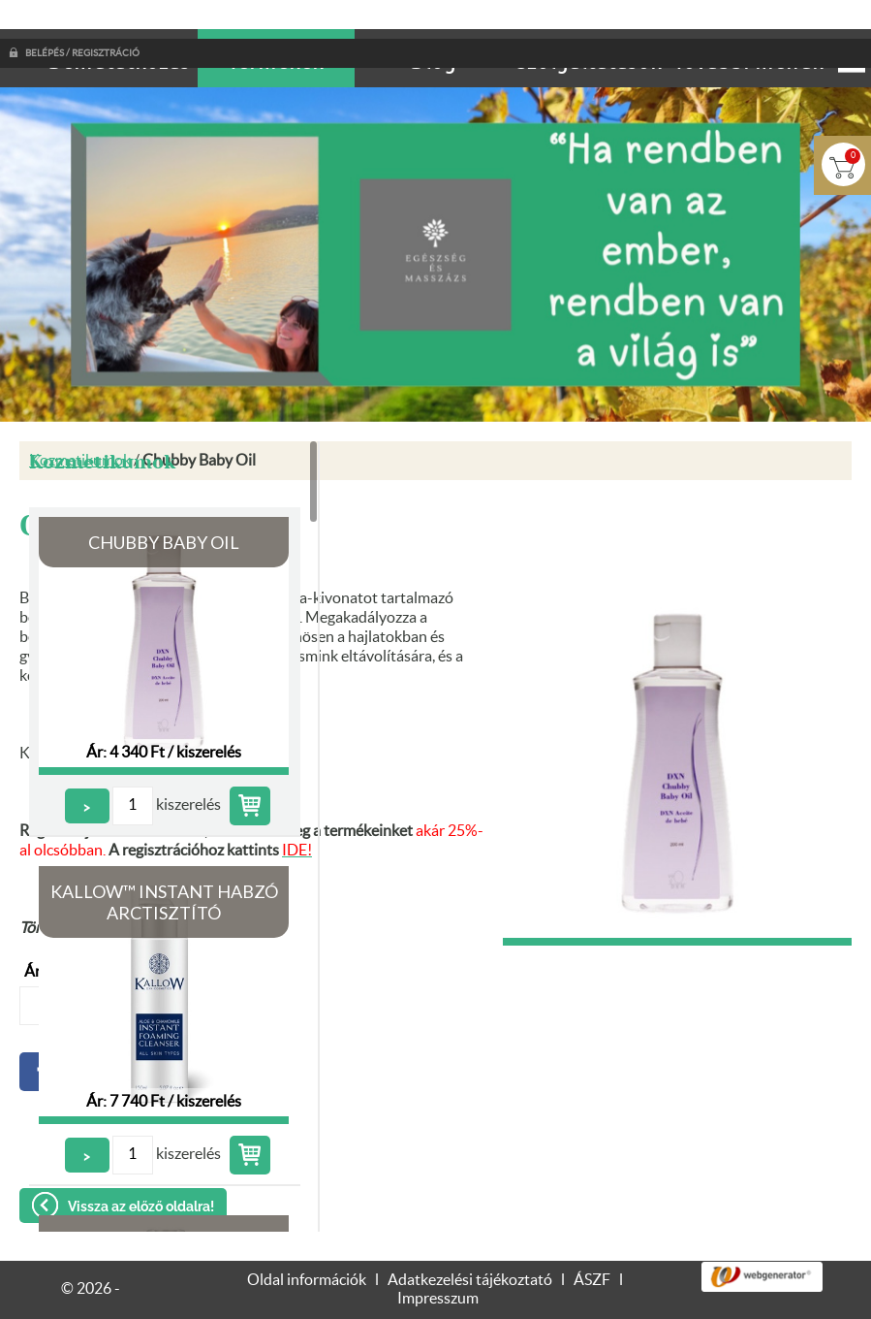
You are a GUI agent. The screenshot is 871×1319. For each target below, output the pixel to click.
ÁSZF (592, 1241)
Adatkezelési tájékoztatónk (448, 1296)
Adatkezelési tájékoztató (470, 1241)
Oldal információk (306, 1241)
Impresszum (438, 1260)
